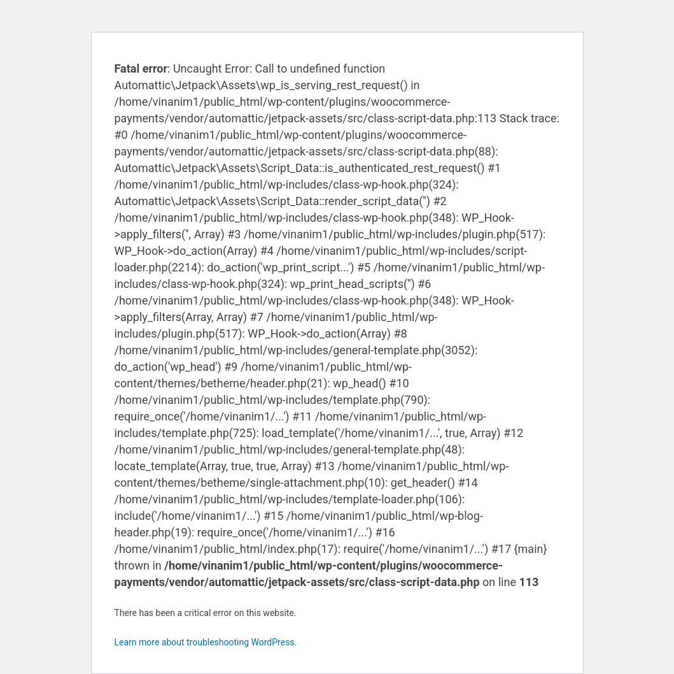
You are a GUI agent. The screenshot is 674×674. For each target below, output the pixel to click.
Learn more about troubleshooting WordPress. (206, 642)
